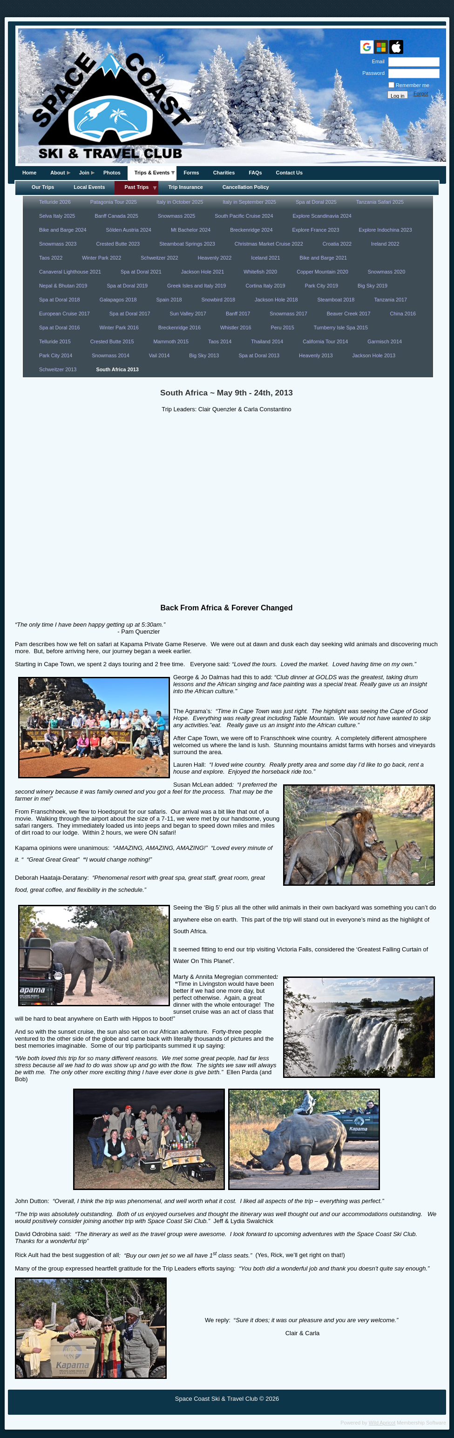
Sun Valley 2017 (188, 313)
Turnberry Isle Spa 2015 (341, 327)
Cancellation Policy (246, 187)
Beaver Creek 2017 (349, 313)
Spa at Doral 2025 (316, 202)
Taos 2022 (50, 258)
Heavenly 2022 (215, 258)
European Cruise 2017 (64, 313)
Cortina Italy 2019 (265, 285)
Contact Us (289, 172)
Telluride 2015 (55, 341)
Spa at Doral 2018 (59, 299)
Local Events (89, 187)
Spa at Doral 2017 (129, 313)
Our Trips (43, 187)
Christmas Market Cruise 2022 (269, 244)
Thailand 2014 (267, 341)
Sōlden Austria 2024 (128, 230)
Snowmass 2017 (288, 313)
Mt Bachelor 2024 (190, 230)
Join (84, 172)
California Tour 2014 (325, 341)
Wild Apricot (382, 1422)
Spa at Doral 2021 (141, 271)
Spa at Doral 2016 (59, 327)
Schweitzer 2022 (159, 258)
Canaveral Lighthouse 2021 (70, 271)
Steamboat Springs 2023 (187, 244)
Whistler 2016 (235, 327)
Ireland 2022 (385, 244)
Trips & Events (152, 172)
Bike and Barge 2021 (323, 258)
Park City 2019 (321, 285)
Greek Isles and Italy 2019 (196, 285)
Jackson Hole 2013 (374, 355)
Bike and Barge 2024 (63, 230)
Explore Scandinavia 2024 (321, 216)
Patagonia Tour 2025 (113, 202)
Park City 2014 (55, 355)
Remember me (412, 85)
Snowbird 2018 (219, 299)
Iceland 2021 (265, 258)
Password (372, 73)
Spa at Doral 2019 (127, 285)
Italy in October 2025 (179, 202)
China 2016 (403, 313)
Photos (112, 172)
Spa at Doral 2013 (258, 355)
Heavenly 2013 (316, 355)
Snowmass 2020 (386, 271)
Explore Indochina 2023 (385, 230)
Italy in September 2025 (249, 202)
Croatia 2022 (337, 244)
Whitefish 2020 (260, 271)
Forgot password (424, 96)
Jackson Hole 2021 (202, 271)
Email (377, 61)
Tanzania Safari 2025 (380, 202)
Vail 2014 (159, 355)
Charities (224, 172)
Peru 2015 (282, 327)
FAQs (255, 172)
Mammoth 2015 (171, 341)
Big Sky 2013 (204, 355)
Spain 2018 (169, 299)
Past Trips (136, 187)
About (57, 172)
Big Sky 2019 (372, 285)
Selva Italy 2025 (57, 216)
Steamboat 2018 (336, 299)
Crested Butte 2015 (112, 341)
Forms (191, 172)
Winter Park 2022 (101, 258)
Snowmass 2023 (57, 244)
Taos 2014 (219, 341)
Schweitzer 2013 (57, 369)
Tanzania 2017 (390, 299)
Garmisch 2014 (384, 341)
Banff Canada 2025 (116, 216)
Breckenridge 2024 (251, 230)
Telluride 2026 (55, 202)
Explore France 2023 (315, 230)
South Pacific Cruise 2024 (244, 216)
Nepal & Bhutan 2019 (63, 285)
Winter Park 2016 (119, 327)
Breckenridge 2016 (179, 327)
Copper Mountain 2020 (322, 271)
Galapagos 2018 (118, 299)
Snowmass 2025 (176, 216)
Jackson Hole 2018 (276, 299)
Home (29, 172)
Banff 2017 (238, 313)
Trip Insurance (185, 187)
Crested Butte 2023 (118, 244)
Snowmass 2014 (110, 355)
